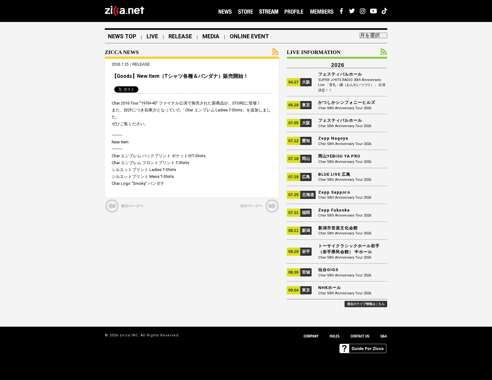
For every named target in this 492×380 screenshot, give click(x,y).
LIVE (152, 36)
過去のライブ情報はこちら (366, 304)
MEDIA (210, 36)
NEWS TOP (122, 36)
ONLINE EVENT (249, 36)
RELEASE (180, 36)
